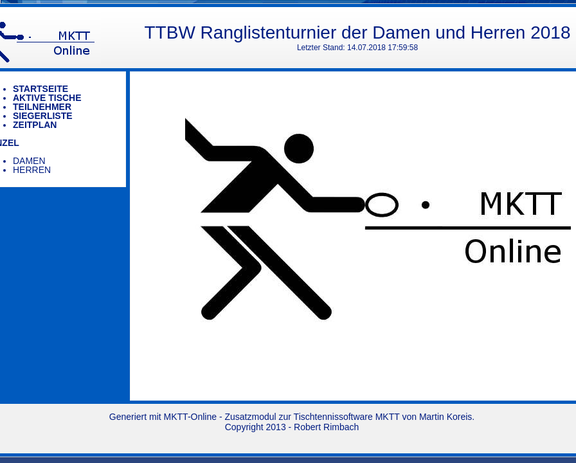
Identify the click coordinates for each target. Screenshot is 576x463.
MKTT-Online (190, 417)
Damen (29, 161)
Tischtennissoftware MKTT (347, 417)
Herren (32, 170)
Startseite (40, 89)
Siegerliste (43, 116)
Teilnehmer (42, 107)
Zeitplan (35, 125)
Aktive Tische (47, 98)
